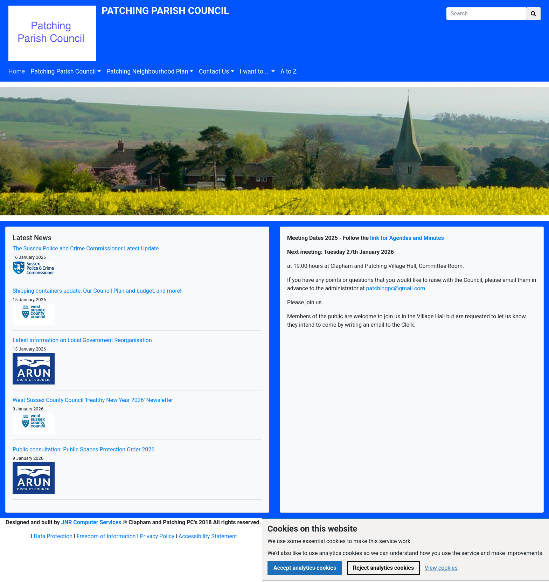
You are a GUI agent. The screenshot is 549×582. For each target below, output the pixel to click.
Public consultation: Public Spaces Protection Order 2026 (83, 449)
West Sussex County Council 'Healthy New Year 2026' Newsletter (93, 400)
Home (16, 71)
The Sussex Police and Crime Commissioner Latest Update (86, 248)
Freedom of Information (106, 536)
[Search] (486, 13)
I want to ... (255, 71)
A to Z (288, 71)
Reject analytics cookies (383, 567)
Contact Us (214, 71)
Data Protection (53, 536)
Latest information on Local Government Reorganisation (82, 340)
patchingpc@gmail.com (395, 288)
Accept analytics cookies (304, 567)
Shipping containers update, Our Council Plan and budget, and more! (97, 290)
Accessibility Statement (208, 536)
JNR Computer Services (91, 522)
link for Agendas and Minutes (407, 238)
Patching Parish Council (63, 71)
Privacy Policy (157, 536)
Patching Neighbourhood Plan (147, 71)
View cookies (441, 567)
